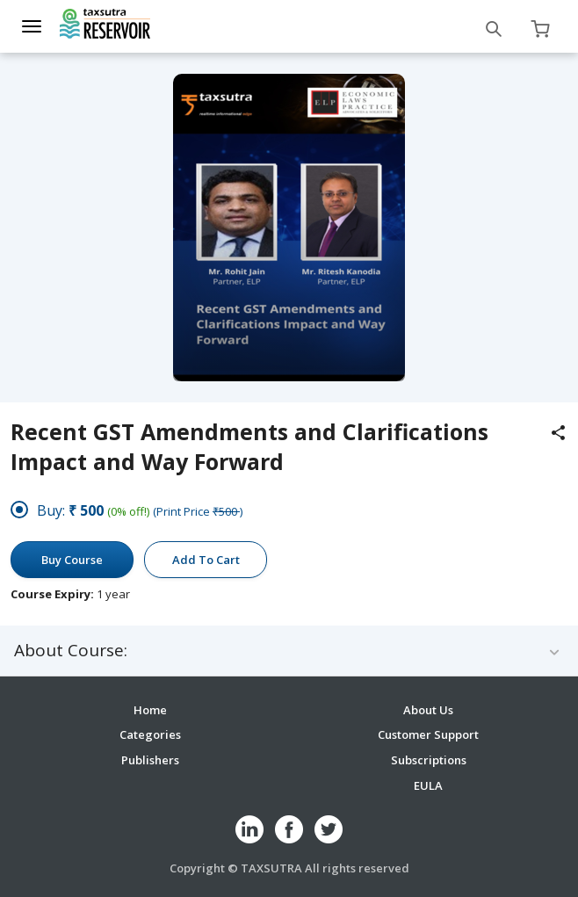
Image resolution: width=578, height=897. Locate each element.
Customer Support (428, 734)
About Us (428, 710)
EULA (428, 785)
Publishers (150, 760)
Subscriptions (428, 760)
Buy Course (72, 560)
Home (150, 710)
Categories (150, 734)
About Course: (70, 650)
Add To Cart (206, 560)
